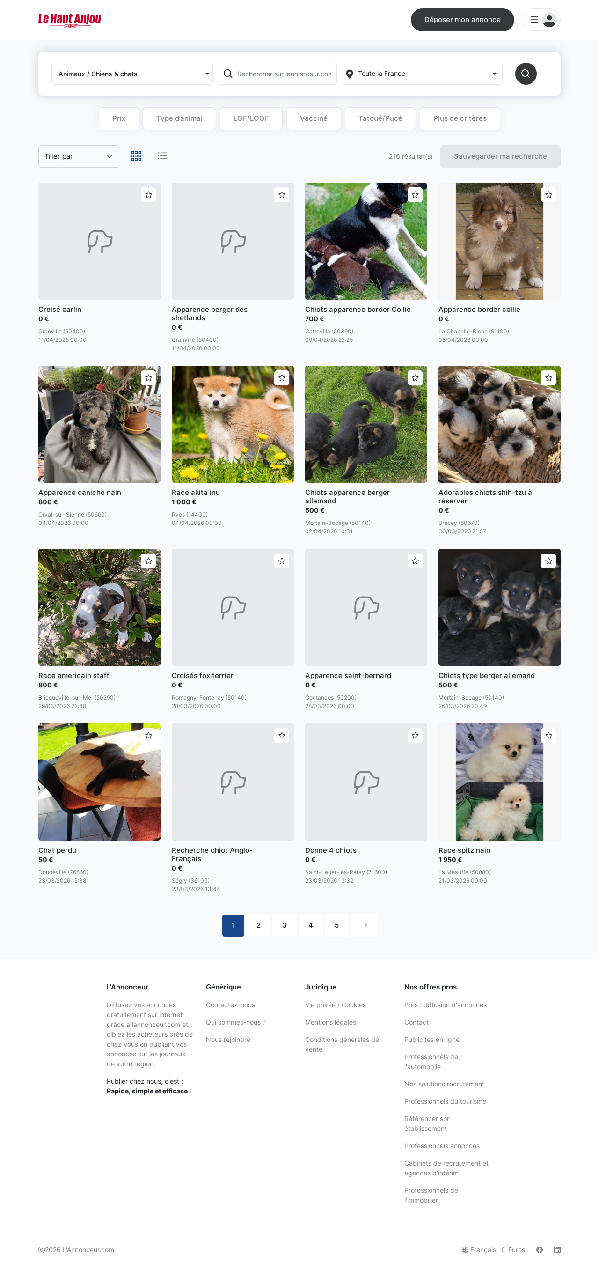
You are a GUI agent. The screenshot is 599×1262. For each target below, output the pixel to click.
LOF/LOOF (251, 118)
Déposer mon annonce (462, 19)
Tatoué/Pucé (380, 118)
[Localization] (421, 74)
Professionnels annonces (442, 1146)
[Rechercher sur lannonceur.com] (286, 74)
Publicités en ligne (432, 1039)
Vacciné (314, 118)
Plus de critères (460, 118)
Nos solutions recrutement (444, 1084)
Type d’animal (179, 118)
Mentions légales (330, 1022)
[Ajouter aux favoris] (148, 194)
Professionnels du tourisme (445, 1101)
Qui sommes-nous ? (236, 1022)
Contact (416, 1022)
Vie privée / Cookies (335, 1005)
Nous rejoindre (228, 1039)
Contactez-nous (230, 1005)
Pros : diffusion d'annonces (445, 1005)
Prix (118, 118)
